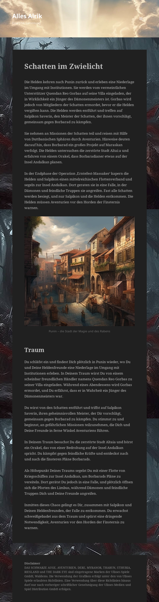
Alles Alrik (27, 16)
